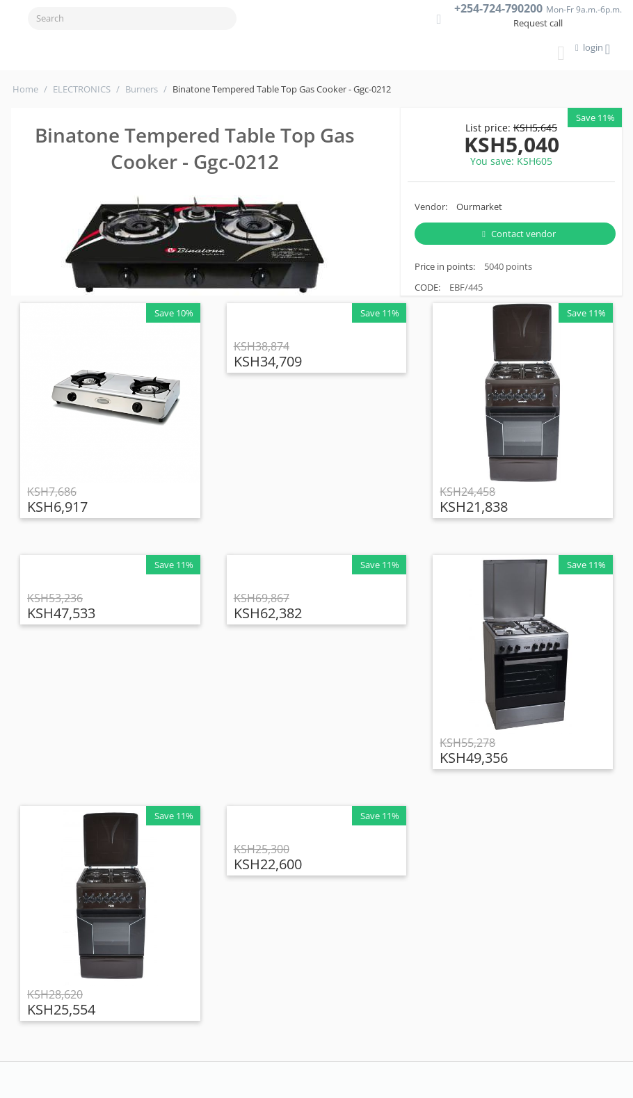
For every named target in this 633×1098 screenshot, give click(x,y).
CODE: (427, 287)
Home (25, 89)
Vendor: (431, 206)
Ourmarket (479, 206)
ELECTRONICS (82, 89)
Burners (141, 89)
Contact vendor (519, 233)
